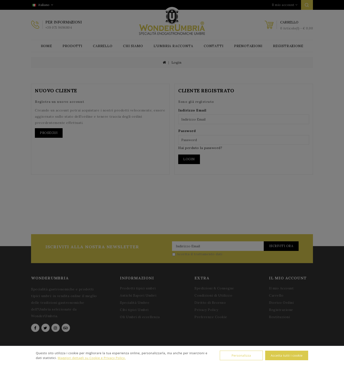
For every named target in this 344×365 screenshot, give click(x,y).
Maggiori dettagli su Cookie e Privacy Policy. (92, 358)
